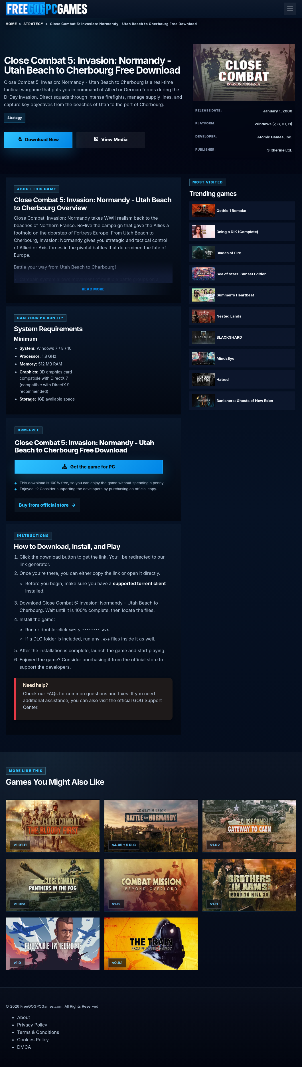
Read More (93, 289)
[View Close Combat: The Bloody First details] (53, 826)
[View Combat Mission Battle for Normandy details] (151, 826)
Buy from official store (44, 505)
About (23, 1017)
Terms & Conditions (38, 1032)
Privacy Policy (32, 1025)
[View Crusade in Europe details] (53, 944)
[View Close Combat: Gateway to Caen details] (249, 826)
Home (11, 24)
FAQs (52, 693)
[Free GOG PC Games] (47, 8)
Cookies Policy (33, 1039)
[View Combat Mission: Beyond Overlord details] (151, 885)
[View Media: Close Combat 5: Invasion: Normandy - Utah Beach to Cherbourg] (110, 140)
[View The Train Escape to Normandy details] (151, 944)
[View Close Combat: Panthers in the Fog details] (53, 885)
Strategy (33, 24)
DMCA (24, 1047)
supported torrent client (139, 583)
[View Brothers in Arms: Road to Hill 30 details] (249, 885)
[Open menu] (290, 9)
